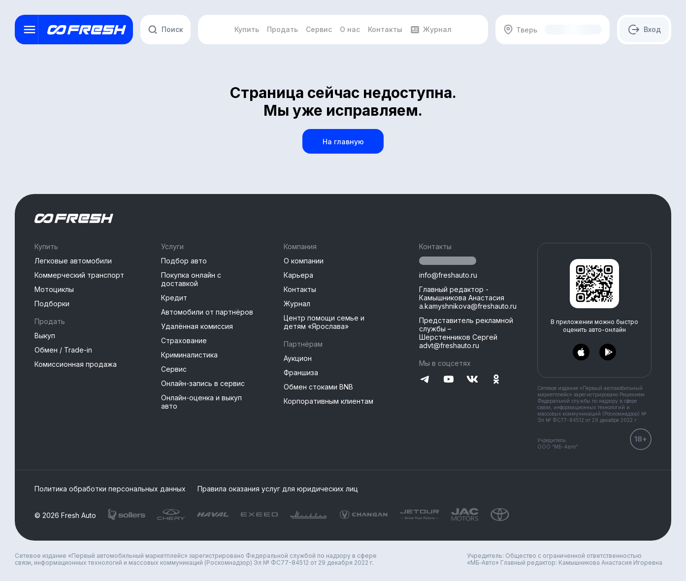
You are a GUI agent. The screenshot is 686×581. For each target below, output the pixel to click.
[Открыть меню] (29, 29)
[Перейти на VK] (472, 380)
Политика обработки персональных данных (110, 489)
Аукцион (298, 358)
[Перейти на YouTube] (449, 380)
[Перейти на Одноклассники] (496, 380)
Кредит (174, 297)
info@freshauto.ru (448, 275)
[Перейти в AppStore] (581, 352)
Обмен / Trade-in (63, 350)
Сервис (174, 369)
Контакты (300, 289)
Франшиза (301, 372)
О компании (304, 261)
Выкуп (44, 335)
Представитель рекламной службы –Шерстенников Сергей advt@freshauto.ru (466, 333)
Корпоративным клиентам (328, 401)
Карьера (298, 275)
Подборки (51, 303)
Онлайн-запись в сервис (203, 383)
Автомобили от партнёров (207, 312)
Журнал (297, 303)
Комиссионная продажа (75, 364)
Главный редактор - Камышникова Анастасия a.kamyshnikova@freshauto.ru (468, 297)
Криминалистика (189, 355)
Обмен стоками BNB (318, 387)
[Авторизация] (644, 29)
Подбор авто (184, 261)
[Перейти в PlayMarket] (607, 352)
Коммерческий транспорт (79, 275)
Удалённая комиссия (197, 326)
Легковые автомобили (73, 261)
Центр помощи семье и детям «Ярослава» (324, 322)
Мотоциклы (54, 289)
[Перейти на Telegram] (425, 380)
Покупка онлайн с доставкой (191, 279)
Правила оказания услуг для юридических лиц (277, 489)
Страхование (184, 340)
